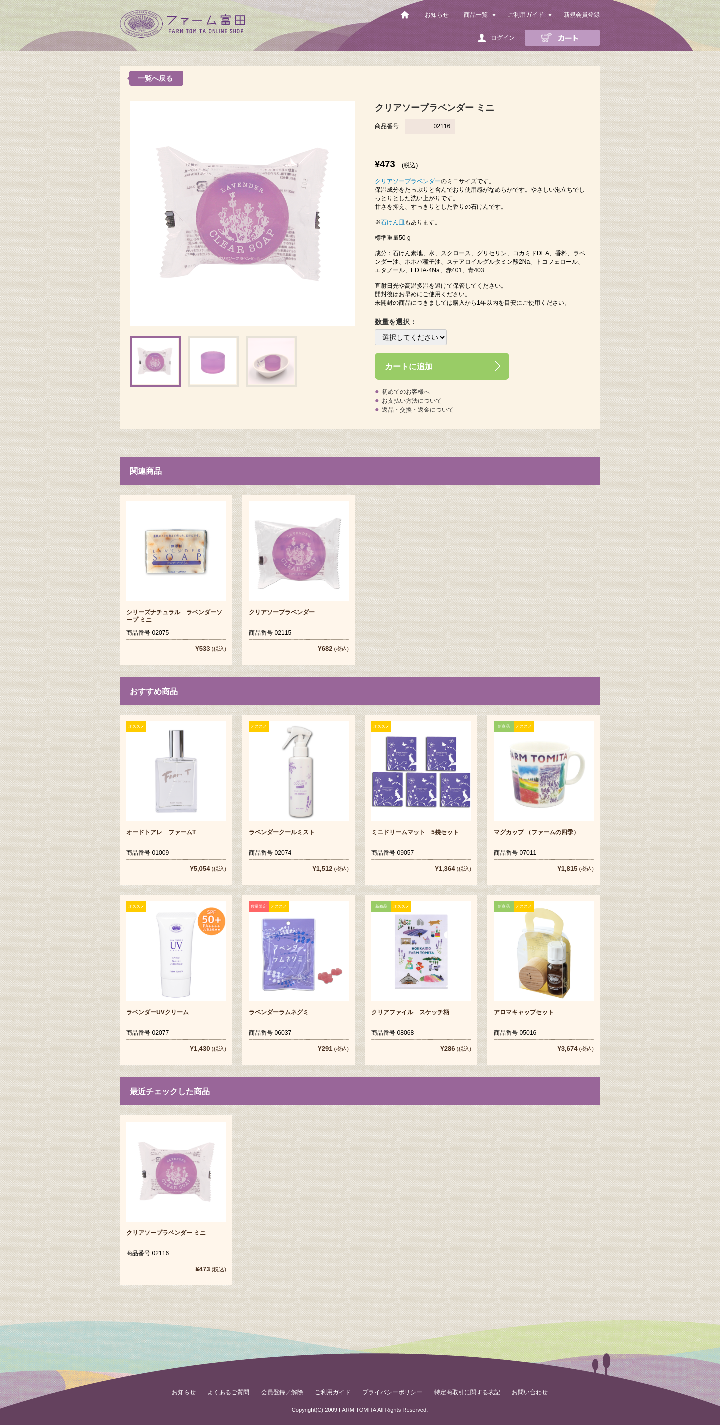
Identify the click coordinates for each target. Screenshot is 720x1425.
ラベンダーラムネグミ (279, 1012)
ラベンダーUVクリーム (157, 1012)
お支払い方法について (412, 400)
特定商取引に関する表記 (467, 1392)
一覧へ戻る (155, 78)
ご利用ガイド (526, 14)
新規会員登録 (582, 14)
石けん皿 (393, 222)
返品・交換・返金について (418, 409)
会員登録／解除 (283, 1392)
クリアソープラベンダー (408, 181)
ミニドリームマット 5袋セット (415, 832)
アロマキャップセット (524, 1012)
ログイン (503, 37)
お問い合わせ (530, 1392)
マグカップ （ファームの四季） (537, 832)
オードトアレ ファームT (161, 832)
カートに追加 (409, 366)
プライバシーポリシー (392, 1392)
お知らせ (437, 14)
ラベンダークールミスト (282, 832)
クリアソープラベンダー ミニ (166, 1232)
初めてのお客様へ (406, 391)
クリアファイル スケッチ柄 (411, 1012)
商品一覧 (476, 14)
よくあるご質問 (229, 1392)
